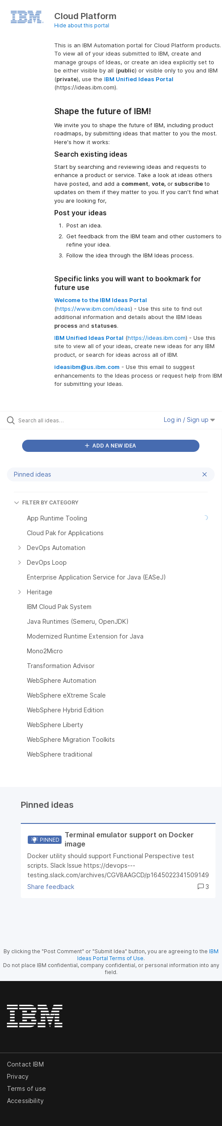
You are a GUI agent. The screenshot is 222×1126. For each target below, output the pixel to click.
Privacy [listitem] (18, 1076)
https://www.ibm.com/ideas (93, 308)
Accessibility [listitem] (25, 1100)
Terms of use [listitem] (26, 1088)
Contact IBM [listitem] (25, 1064)
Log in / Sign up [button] (189, 419)
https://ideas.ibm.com (156, 337)
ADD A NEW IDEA (110, 445)
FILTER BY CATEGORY (46, 502)
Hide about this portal (81, 25)
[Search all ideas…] (66, 420)
